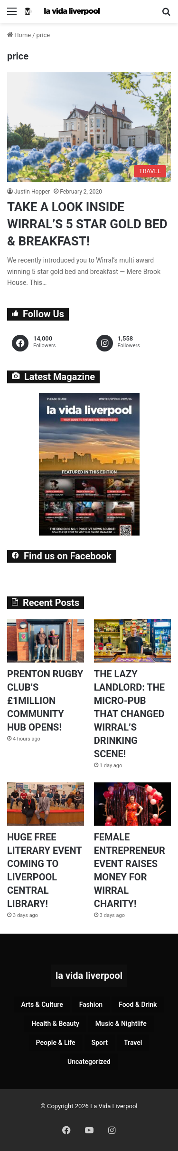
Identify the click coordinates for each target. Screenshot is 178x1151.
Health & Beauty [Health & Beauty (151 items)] (55, 1023)
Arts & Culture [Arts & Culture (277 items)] (42, 1004)
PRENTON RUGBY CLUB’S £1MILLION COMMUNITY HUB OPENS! (45, 700)
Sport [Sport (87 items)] (100, 1042)
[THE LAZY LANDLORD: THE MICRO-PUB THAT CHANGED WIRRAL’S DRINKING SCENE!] (132, 640)
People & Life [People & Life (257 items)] (55, 1042)
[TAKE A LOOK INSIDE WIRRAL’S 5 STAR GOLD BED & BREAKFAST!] (89, 127)
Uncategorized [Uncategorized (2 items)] (89, 1061)
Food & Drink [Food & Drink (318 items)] (138, 1004)
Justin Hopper (32, 191)
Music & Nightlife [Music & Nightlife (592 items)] (121, 1023)
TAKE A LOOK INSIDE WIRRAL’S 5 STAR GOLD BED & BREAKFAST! (87, 224)
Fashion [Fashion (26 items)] (91, 1004)
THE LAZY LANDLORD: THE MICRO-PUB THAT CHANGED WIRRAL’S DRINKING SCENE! (129, 714)
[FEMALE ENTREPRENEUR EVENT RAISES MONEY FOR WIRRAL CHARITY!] (132, 804)
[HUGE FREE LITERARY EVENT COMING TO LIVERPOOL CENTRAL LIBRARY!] (45, 804)
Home (19, 35)
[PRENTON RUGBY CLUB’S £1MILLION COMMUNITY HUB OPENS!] (45, 640)
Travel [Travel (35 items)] (133, 1042)
